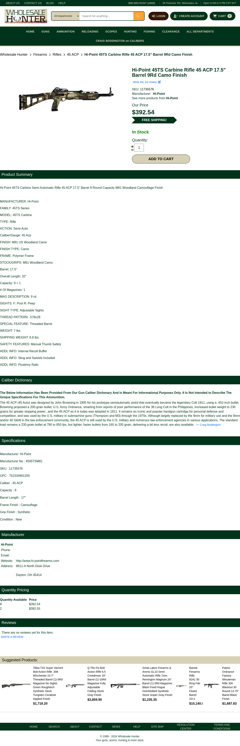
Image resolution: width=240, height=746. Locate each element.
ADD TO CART (161, 159)
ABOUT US (13, 3)
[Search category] (65, 16)
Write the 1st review (147, 82)
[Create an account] (189, 16)
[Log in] (158, 16)
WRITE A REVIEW (12, 636)
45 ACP (73, 54)
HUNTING (130, 31)
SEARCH (54, 726)
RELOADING (90, 31)
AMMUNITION (66, 31)
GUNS (45, 31)
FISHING (149, 31)
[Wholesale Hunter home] (26, 16)
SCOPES (111, 31)
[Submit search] (138, 16)
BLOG (50, 3)
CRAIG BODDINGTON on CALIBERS (120, 40)
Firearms (40, 54)
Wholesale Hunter (14, 54)
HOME (30, 31)
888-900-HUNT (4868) (141, 3)
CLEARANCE (171, 31)
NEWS (116, 726)
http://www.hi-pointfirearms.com (37, 560)
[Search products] (106, 16)
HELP (62, 3)
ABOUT (75, 726)
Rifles (57, 54)
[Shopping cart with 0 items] (222, 16)
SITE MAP (157, 726)
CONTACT (95, 726)
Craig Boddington (210, 424)
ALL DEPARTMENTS (200, 31)
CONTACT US (33, 3)
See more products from (155, 98)
